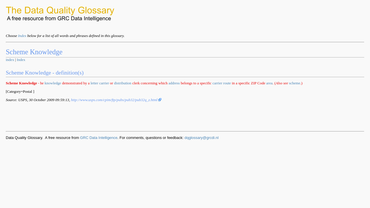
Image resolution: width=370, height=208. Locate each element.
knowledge (53, 83)
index (10, 59)
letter (94, 83)
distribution (122, 83)
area (269, 83)
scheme (294, 83)
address (174, 83)
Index (22, 36)
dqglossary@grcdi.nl (201, 137)
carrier (104, 83)
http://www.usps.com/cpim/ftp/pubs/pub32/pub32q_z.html (116, 100)
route (227, 83)
